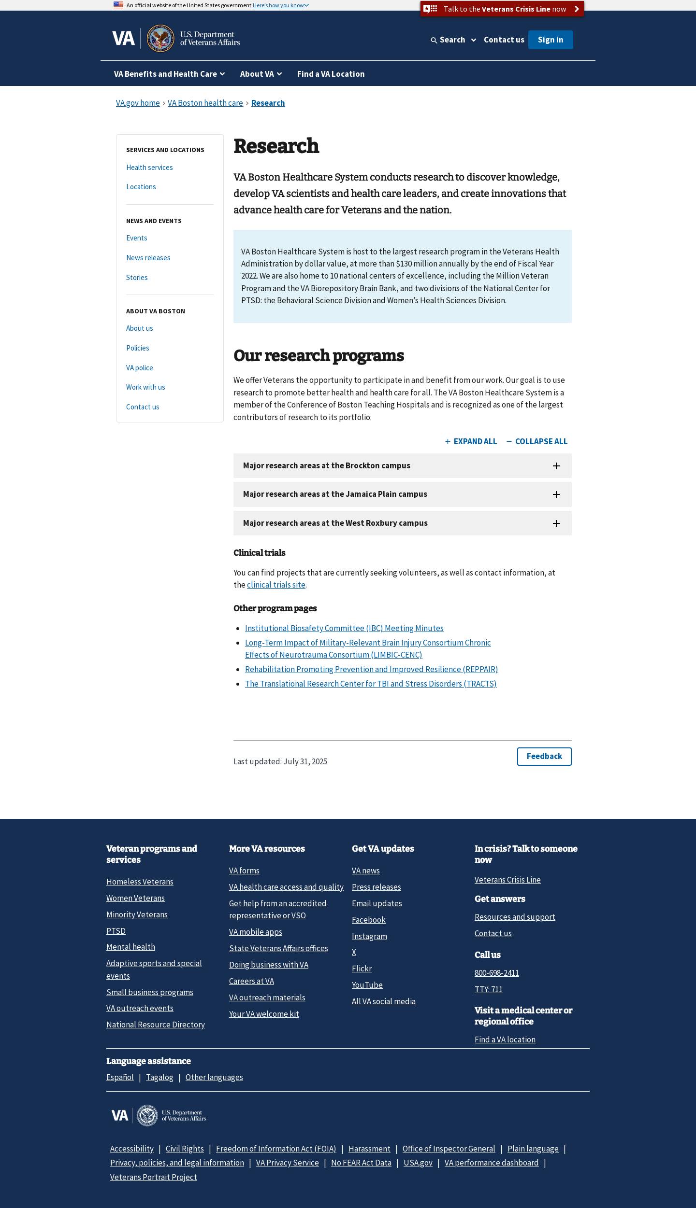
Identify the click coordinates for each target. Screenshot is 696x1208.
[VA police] (169, 368)
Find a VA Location (331, 74)
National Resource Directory (155, 1024)
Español (120, 1077)
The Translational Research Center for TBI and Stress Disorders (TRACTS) (371, 683)
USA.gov (418, 1162)
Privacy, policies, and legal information (177, 1162)
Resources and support (515, 917)
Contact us (504, 39)
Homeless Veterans (140, 881)
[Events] (169, 238)
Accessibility (132, 1148)
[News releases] (169, 258)
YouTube (367, 985)
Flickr (362, 968)
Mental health (130, 946)
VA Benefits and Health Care (165, 74)
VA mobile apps (255, 932)
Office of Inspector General (449, 1148)
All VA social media (384, 1001)
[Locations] (169, 187)
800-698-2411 (497, 973)
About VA (257, 74)
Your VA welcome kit (264, 1014)
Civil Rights (185, 1148)
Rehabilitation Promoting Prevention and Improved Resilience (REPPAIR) (371, 669)
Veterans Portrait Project (153, 1177)
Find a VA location (505, 1039)
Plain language (533, 1148)
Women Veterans (135, 898)
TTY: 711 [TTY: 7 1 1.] (489, 989)
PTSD (116, 931)
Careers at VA (251, 981)
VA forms (244, 870)
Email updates (377, 903)
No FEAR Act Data (361, 1162)
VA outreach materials (267, 997)
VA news (366, 870)
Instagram (369, 936)
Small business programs (149, 992)
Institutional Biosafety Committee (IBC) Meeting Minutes (344, 628)
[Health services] (169, 168)
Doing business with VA (268, 964)
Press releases (376, 887)
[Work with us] (169, 387)
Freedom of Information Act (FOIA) (276, 1148)
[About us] (169, 328)
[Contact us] (169, 407)
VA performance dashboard (492, 1162)
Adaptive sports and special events (154, 969)
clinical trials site (276, 584)
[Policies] (169, 348)
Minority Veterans (137, 914)
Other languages (214, 1077)
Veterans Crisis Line (508, 879)
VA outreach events (140, 1008)
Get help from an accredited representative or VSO (278, 909)
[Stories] (169, 278)
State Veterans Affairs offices (278, 948)
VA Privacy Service (287, 1162)
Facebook (369, 919)
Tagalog (160, 1077)
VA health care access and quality (286, 887)
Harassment (369, 1148)
